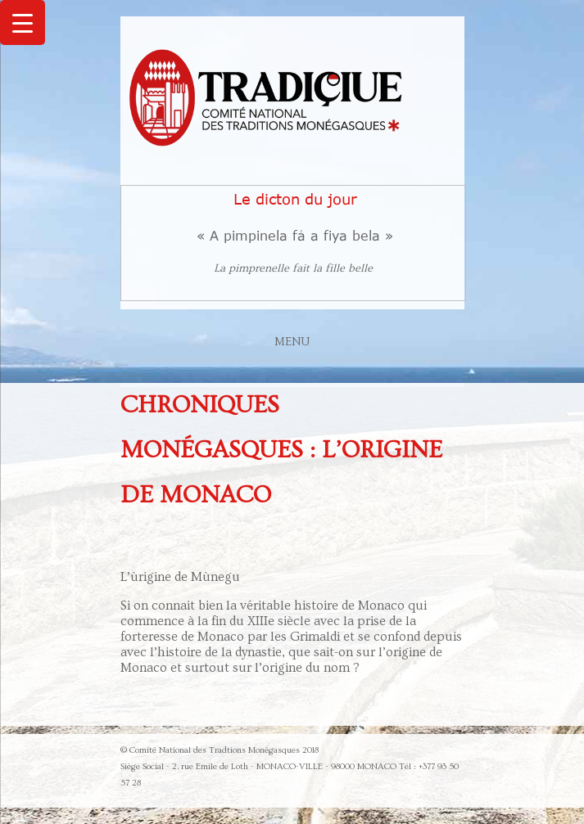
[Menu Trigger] (22, 22)
